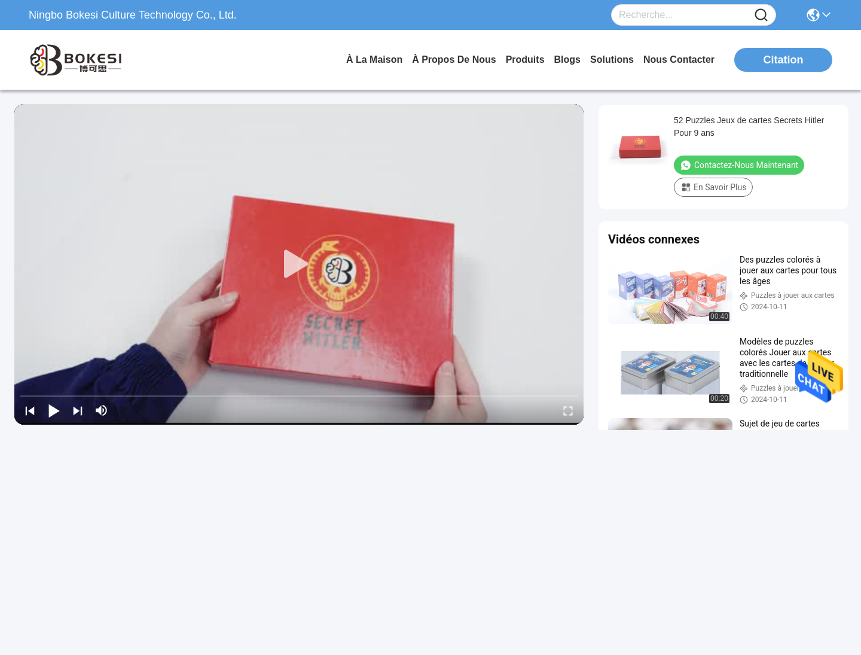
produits (525, 59)
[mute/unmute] (102, 410)
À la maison (374, 59)
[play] (299, 264)
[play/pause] (54, 410)
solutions (612, 59)
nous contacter (679, 59)
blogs (567, 59)
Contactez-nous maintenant (739, 165)
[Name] (761, 15)
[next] (78, 410)
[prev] (30, 410)
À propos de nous (454, 59)
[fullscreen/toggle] (568, 410)
